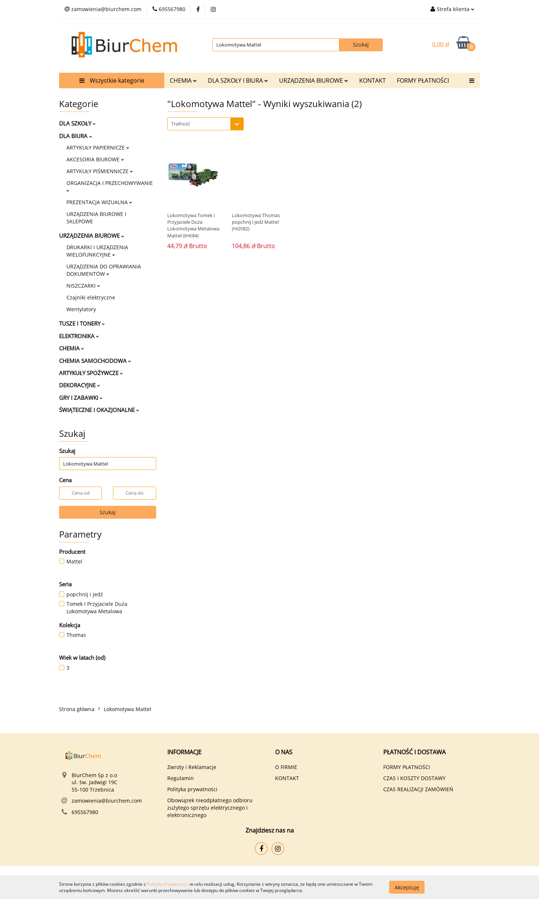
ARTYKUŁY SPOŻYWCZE (91, 373)
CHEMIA (183, 80)
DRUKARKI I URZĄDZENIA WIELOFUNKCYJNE (97, 251)
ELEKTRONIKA (79, 336)
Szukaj (108, 512)
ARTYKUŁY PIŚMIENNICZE (99, 171)
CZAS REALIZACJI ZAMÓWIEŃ (418, 789)
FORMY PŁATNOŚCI (423, 80)
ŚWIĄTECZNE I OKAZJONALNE (99, 410)
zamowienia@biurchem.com (107, 800)
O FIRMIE (286, 767)
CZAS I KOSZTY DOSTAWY (414, 778)
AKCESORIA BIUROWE (95, 159)
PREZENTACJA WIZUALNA (99, 202)
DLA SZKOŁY (77, 123)
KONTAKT (372, 80)
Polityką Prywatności (168, 884)
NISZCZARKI (83, 285)
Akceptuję (407, 887)
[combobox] (205, 123)
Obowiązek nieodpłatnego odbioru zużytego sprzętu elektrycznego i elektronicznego (210, 808)
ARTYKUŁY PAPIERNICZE (97, 147)
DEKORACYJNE (79, 385)
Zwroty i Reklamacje (191, 767)
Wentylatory (81, 309)
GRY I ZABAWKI (81, 397)
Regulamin (180, 778)
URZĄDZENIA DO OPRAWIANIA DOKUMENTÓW (103, 270)
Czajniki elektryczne (90, 297)
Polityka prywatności (192, 789)
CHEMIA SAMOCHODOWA (95, 360)
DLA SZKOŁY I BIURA (238, 80)
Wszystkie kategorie (111, 80)
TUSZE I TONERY (82, 323)
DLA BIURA (75, 136)
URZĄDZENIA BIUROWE (313, 80)
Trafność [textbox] (180, 123)
